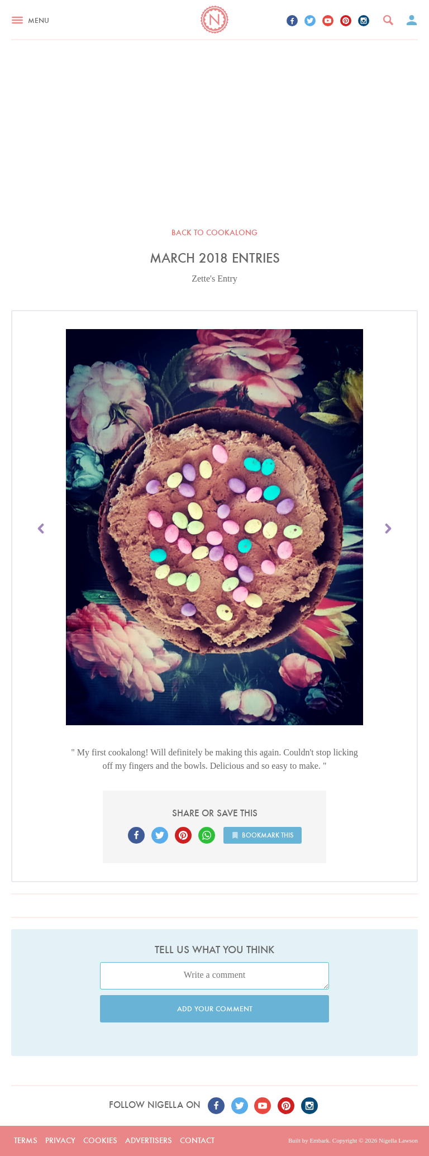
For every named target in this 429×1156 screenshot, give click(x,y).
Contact (197, 1140)
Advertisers (148, 1140)
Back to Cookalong (214, 232)
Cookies (100, 1140)
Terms (25, 1140)
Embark (319, 1140)
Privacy (60, 1140)
